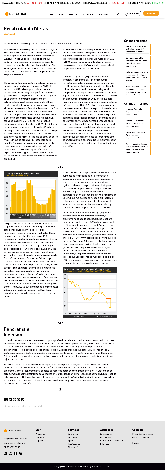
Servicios (73, 429)
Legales (39, 440)
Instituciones (74, 443)
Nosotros (40, 434)
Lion (38, 429)
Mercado (26, 406)
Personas (72, 437)
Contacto (138, 429)
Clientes (40, 437)
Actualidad (107, 429)
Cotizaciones (106, 434)
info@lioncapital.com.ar (15, 443)
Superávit (37, 406)
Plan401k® (73, 447)
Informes (104, 443)
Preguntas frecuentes (142, 434)
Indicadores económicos (111, 440)
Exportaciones (12, 406)
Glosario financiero (141, 437)
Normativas (105, 437)
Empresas (73, 434)
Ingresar (137, 443)
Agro (70, 440)
